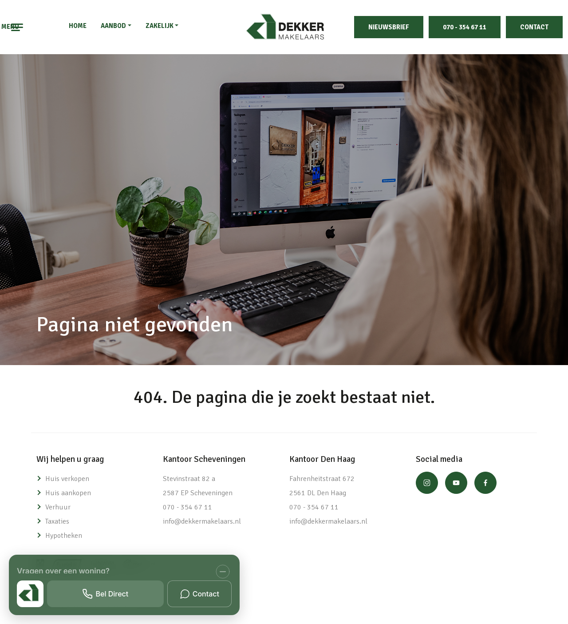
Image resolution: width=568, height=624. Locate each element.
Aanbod (113, 26)
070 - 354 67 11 (464, 27)
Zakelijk (160, 26)
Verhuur (58, 507)
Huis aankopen (68, 493)
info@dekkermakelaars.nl (202, 521)
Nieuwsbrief (388, 27)
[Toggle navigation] (17, 27)
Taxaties (57, 521)
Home (78, 26)
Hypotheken (63, 535)
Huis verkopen (67, 478)
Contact (534, 27)
